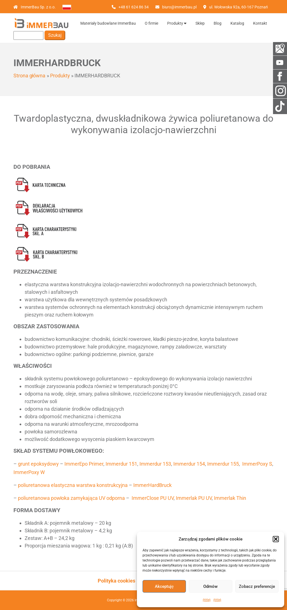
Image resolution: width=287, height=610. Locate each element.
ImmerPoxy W (29, 472)
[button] (276, 539)
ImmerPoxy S (257, 464)
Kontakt (260, 23)
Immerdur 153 (155, 464)
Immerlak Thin (230, 498)
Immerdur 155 (223, 464)
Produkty (176, 23)
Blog (217, 23)
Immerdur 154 (189, 464)
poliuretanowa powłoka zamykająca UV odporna (71, 498)
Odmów (210, 586)
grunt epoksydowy (38, 464)
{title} (207, 600)
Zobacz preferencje (257, 586)
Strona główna (29, 75)
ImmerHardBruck (152, 485)
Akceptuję (164, 586)
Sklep (200, 23)
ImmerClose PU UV (153, 498)
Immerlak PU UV (194, 498)
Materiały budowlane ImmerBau (108, 23)
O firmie (151, 23)
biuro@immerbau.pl (179, 7)
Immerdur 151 (121, 464)
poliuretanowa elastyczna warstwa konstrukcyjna (73, 485)
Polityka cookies (116, 581)
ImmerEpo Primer (83, 464)
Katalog (237, 23)
